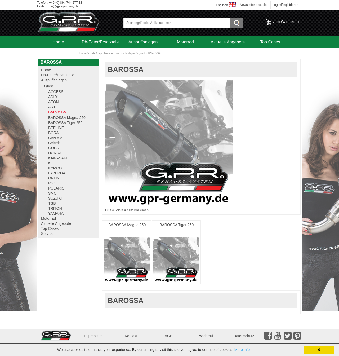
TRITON (55, 208)
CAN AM (55, 138)
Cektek (54, 143)
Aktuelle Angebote (228, 42)
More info (242, 350)
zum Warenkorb (286, 22)
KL (50, 163)
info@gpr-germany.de (63, 6)
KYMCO (55, 168)
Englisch (222, 5)
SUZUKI (55, 198)
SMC (52, 193)
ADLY (53, 97)
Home (58, 42)
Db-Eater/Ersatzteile (100, 42)
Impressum (93, 336)
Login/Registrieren (285, 5)
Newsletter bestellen (254, 5)
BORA (53, 133)
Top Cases (270, 42)
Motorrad (185, 42)
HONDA (55, 153)
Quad (142, 53)
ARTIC (53, 107)
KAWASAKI (57, 158)
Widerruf (206, 336)
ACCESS (56, 92)
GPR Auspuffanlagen (102, 53)
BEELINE (56, 128)
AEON (53, 102)
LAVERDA (56, 173)
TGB (52, 203)
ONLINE (55, 178)
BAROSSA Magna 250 (127, 225)
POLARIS (56, 188)
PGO (52, 183)
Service (58, 53)
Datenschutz (243, 336)
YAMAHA (56, 213)
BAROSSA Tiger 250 (176, 225)
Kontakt (131, 336)
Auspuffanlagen (143, 42)
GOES (53, 148)
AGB (169, 336)
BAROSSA (154, 53)
